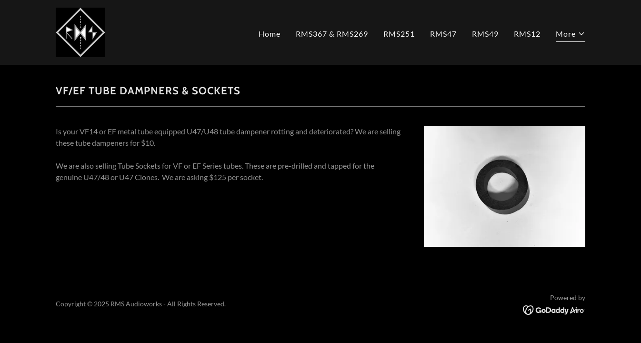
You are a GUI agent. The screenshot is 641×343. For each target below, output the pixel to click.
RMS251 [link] (399, 33)
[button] (570, 35)
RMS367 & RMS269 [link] (332, 33)
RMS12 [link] (527, 33)
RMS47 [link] (443, 33)
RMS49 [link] (485, 33)
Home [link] (269, 33)
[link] (80, 31)
